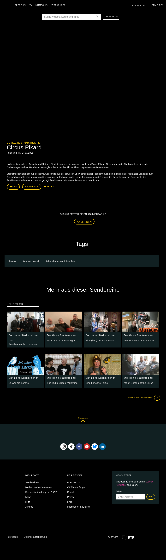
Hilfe (27, 499)
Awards (29, 504)
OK (150, 494)
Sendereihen (32, 480)
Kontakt (71, 489)
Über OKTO (73, 480)
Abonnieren (31, 186)
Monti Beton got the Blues (137, 380)
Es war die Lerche (17, 380)
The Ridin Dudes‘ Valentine (61, 380)
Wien (13, 260)
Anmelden (84, 221)
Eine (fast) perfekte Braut (98, 339)
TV (31, 5)
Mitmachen (42, 5)
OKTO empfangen (76, 484)
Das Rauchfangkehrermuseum (24, 339)
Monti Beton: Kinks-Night (60, 339)
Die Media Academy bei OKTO (41, 489)
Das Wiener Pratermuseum (138, 339)
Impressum (12, 534)
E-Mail (120, 488)
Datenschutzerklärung (35, 534)
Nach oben (83, 418)
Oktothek (21, 5)
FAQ (69, 499)
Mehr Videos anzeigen (143, 395)
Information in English (78, 504)
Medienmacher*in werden (38, 484)
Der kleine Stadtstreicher (24, 142)
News (28, 494)
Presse (71, 494)
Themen (112, 17)
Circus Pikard (31, 260)
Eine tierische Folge (95, 380)
